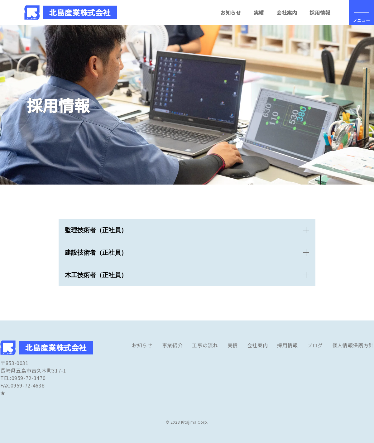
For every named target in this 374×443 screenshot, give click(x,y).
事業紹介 (172, 345)
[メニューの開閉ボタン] (361, 12)
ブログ (315, 345)
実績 (259, 12)
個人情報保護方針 (353, 345)
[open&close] (187, 230)
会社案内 (286, 12)
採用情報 (319, 12)
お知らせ (230, 12)
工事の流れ (205, 345)
